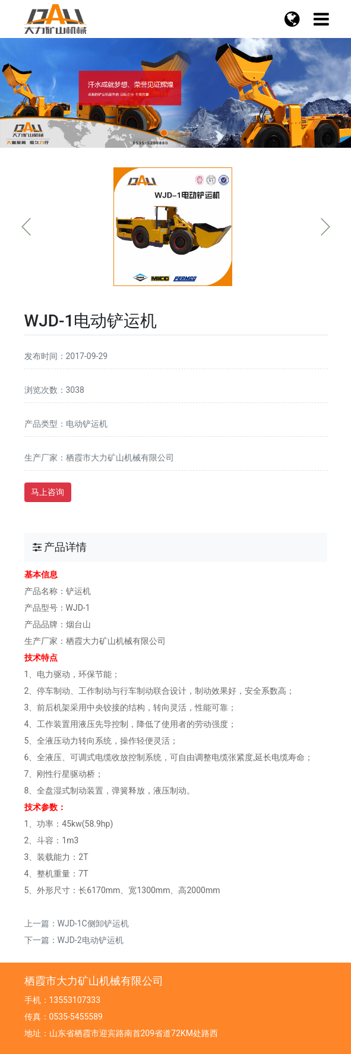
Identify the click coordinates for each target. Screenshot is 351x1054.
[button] (163, 132)
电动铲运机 (86, 423)
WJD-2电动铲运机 (91, 940)
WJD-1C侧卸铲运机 (93, 923)
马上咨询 (47, 492)
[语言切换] (321, 19)
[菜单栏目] (292, 19)
